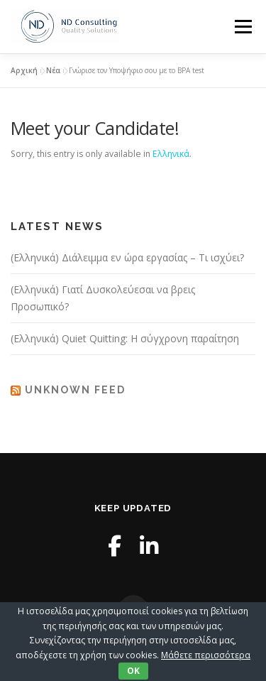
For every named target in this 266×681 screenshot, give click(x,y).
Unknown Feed (75, 390)
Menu (242, 27)
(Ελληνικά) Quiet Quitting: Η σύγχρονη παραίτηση (125, 338)
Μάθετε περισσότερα (205, 655)
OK (133, 671)
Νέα (53, 70)
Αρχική (24, 70)
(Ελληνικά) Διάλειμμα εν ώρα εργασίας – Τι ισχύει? (127, 257)
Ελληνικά (171, 154)
